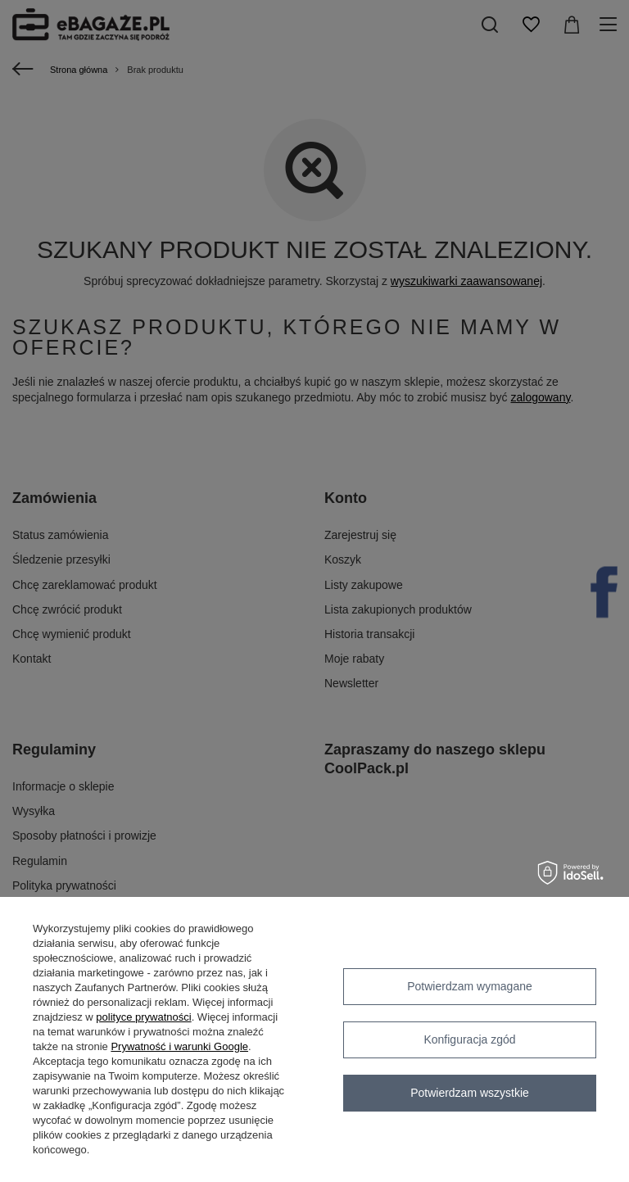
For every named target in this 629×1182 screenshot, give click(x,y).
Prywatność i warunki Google (179, 1046)
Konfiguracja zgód (469, 1039)
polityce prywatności (143, 1017)
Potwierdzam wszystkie (469, 1092)
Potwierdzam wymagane (469, 986)
